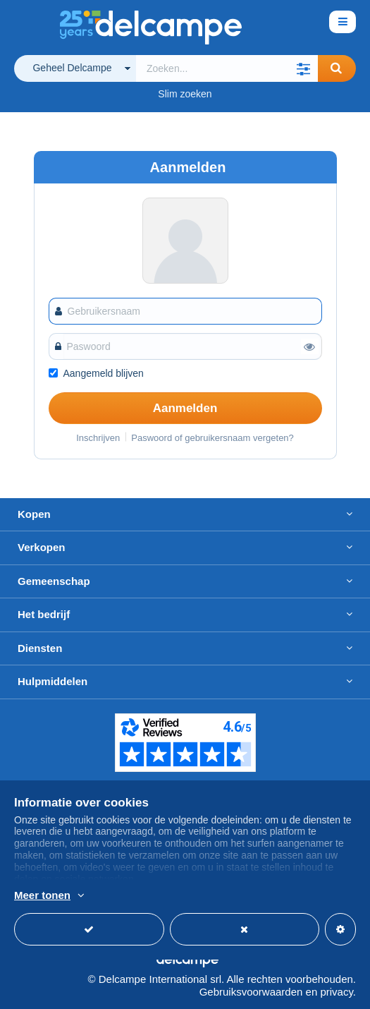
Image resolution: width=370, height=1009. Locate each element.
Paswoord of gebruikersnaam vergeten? (212, 438)
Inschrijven (98, 438)
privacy (336, 992)
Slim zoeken (184, 93)
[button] (303, 68)
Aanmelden (185, 408)
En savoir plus (322, 896)
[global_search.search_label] (227, 68)
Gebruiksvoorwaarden (251, 992)
